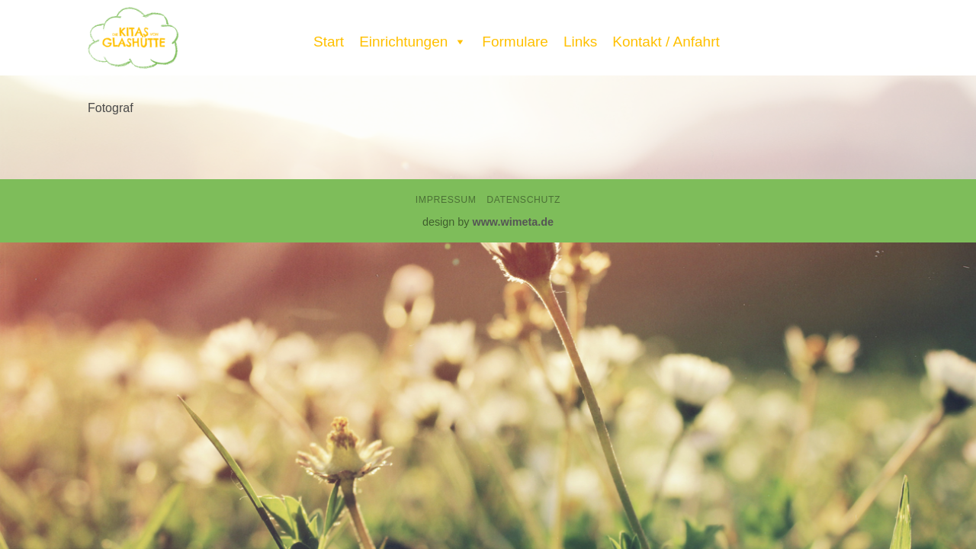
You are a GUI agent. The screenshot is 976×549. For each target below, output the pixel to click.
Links (580, 42)
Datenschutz (523, 199)
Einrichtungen (413, 38)
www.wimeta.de (513, 222)
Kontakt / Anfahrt (665, 42)
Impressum (446, 199)
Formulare (515, 42)
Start (328, 42)
